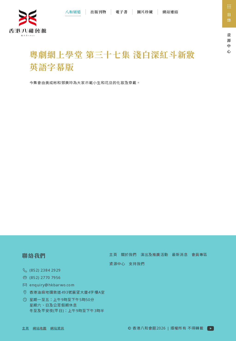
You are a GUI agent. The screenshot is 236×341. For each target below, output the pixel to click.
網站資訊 (57, 328)
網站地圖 (40, 328)
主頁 (113, 254)
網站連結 (170, 12)
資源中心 (117, 263)
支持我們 (137, 263)
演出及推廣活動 (154, 254)
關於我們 (129, 254)
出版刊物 (98, 12)
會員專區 (199, 254)
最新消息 (180, 254)
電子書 (122, 12)
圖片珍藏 (145, 12)
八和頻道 (73, 13)
